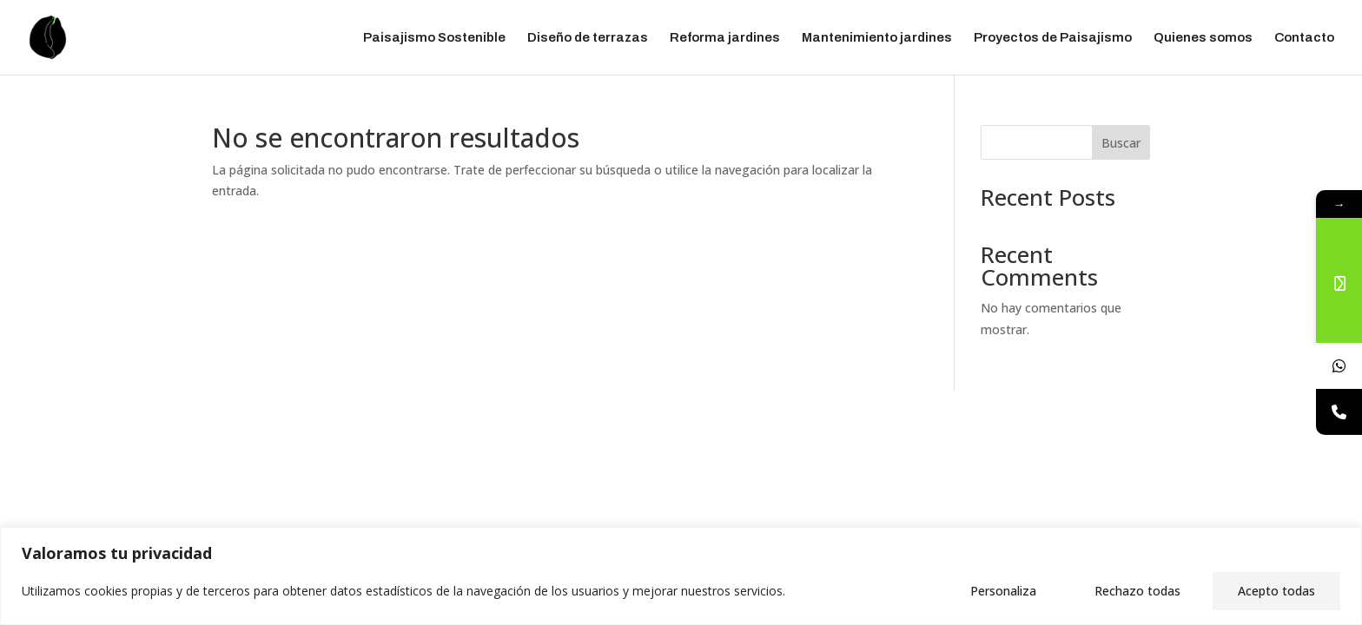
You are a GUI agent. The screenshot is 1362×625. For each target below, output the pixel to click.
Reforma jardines (725, 37)
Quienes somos (1203, 37)
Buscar (1121, 143)
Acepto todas (1276, 590)
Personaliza (1003, 590)
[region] (681, 576)
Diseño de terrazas (587, 37)
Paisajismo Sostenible (434, 37)
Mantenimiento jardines (877, 37)
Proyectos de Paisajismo (1053, 37)
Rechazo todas (1137, 590)
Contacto (1304, 37)
